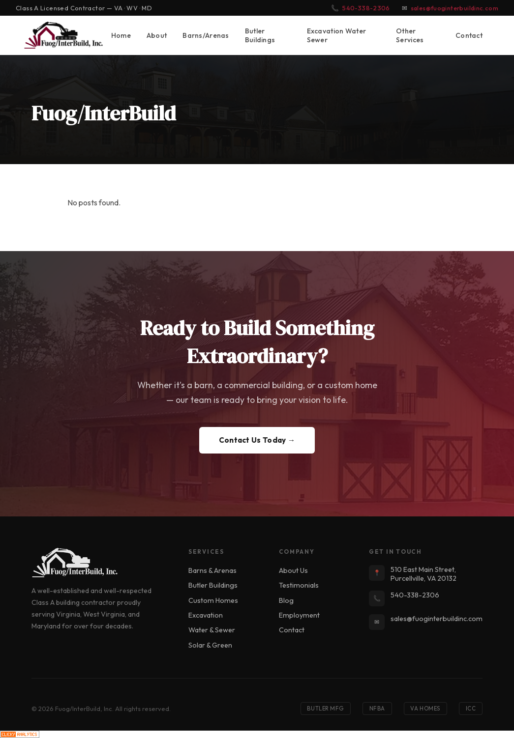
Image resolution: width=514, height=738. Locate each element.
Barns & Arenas (212, 570)
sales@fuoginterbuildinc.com (454, 8)
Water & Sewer (211, 629)
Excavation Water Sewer (336, 35)
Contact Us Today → (257, 440)
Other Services (409, 35)
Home (121, 35)
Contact (469, 35)
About (157, 35)
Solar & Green (210, 645)
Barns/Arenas (205, 35)
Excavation (205, 615)
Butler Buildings (260, 35)
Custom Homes (213, 600)
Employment (299, 615)
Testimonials (299, 585)
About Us (293, 570)
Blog (286, 600)
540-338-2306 (366, 8)
